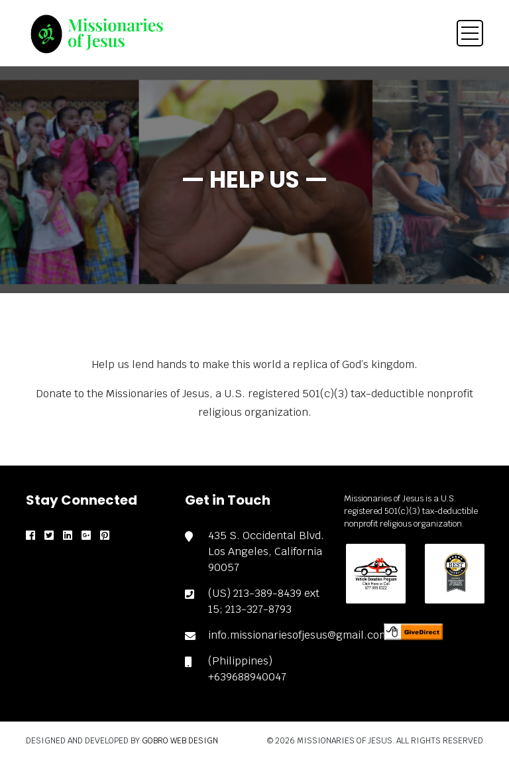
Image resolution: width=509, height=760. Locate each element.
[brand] (95, 34)
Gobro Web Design (180, 740)
